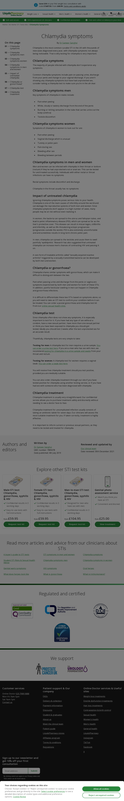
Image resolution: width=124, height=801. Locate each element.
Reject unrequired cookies (101, 795)
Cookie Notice (19, 796)
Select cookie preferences (53, 791)
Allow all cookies (101, 789)
